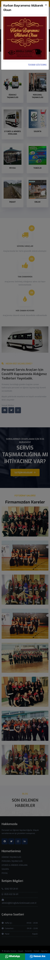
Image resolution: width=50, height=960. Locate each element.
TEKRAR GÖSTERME (37, 65)
